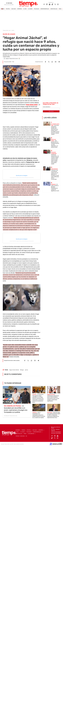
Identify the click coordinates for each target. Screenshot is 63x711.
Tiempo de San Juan (7, 30)
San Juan (13, 8)
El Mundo (30, 8)
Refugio (22, 369)
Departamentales (45, 8)
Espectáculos (54, 8)
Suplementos (31, 433)
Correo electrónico (47, 106)
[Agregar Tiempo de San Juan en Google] (12, 58)
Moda (60, 8)
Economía (18, 430)
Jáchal (13, 30)
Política (8, 8)
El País (25, 8)
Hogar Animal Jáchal (31, 104)
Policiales (36, 8)
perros (26, 369)
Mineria (2, 8)
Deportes (19, 8)
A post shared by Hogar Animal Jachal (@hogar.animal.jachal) (22, 177)
